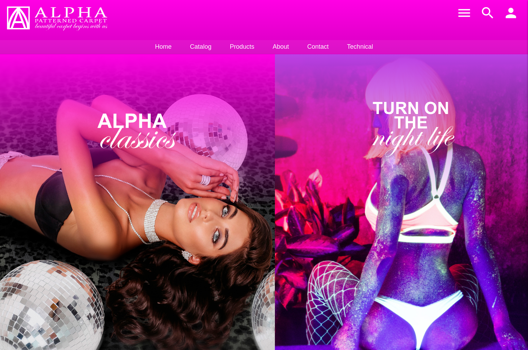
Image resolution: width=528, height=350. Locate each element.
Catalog (200, 46)
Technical (360, 46)
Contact (318, 46)
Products (242, 46)
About (280, 46)
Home (163, 46)
